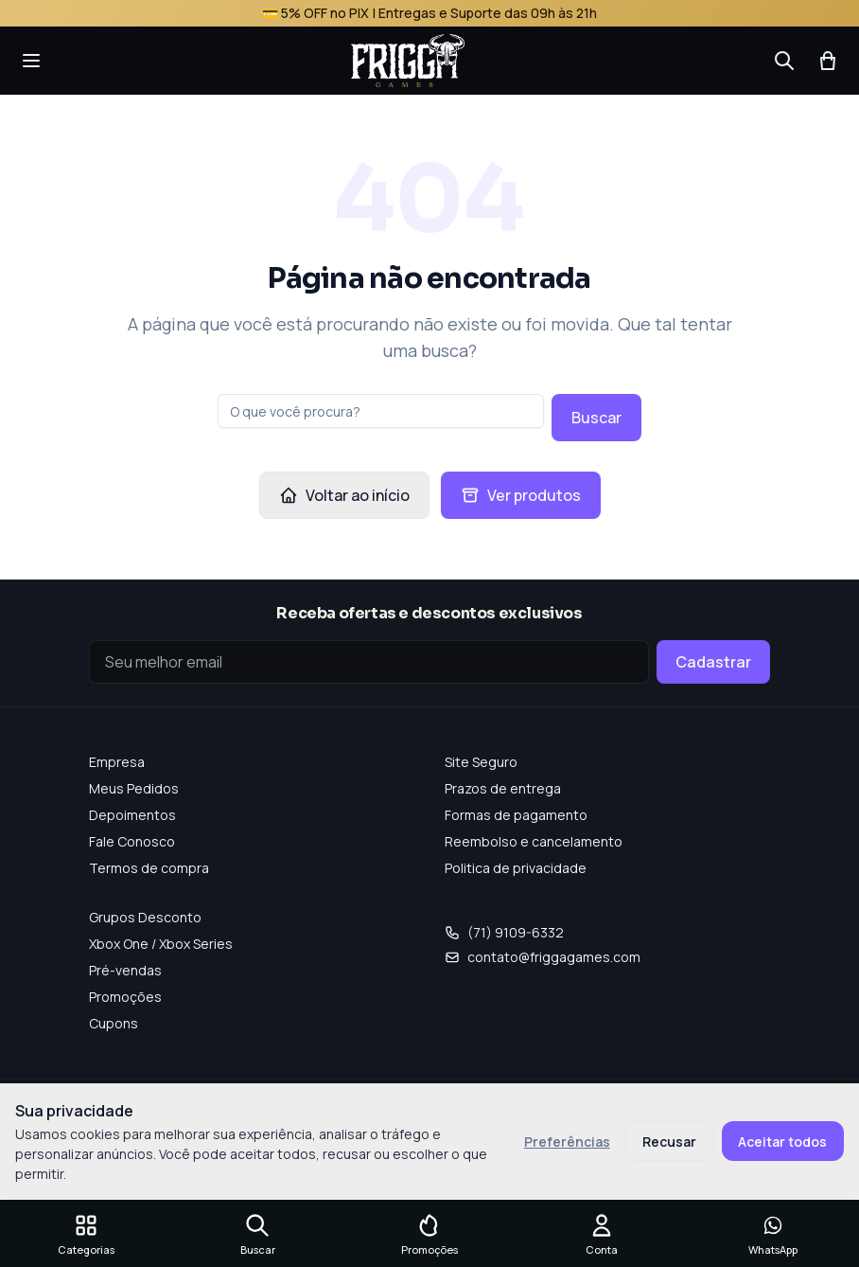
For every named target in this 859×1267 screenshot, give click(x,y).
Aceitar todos (782, 1142)
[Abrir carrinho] (828, 60)
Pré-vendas (125, 970)
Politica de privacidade (516, 868)
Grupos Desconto (145, 917)
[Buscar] (784, 60)
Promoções (125, 997)
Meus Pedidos (134, 788)
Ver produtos (521, 495)
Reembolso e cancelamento (533, 841)
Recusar (669, 1142)
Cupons (113, 1023)
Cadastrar (713, 661)
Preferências (567, 1142)
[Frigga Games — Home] (408, 60)
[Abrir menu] (31, 60)
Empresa (117, 762)
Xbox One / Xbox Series (161, 944)
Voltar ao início (344, 495)
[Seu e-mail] (369, 662)
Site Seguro (481, 762)
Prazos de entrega (503, 788)
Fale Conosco (132, 841)
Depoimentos (132, 815)
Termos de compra (149, 868)
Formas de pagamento (516, 815)
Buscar (596, 417)
